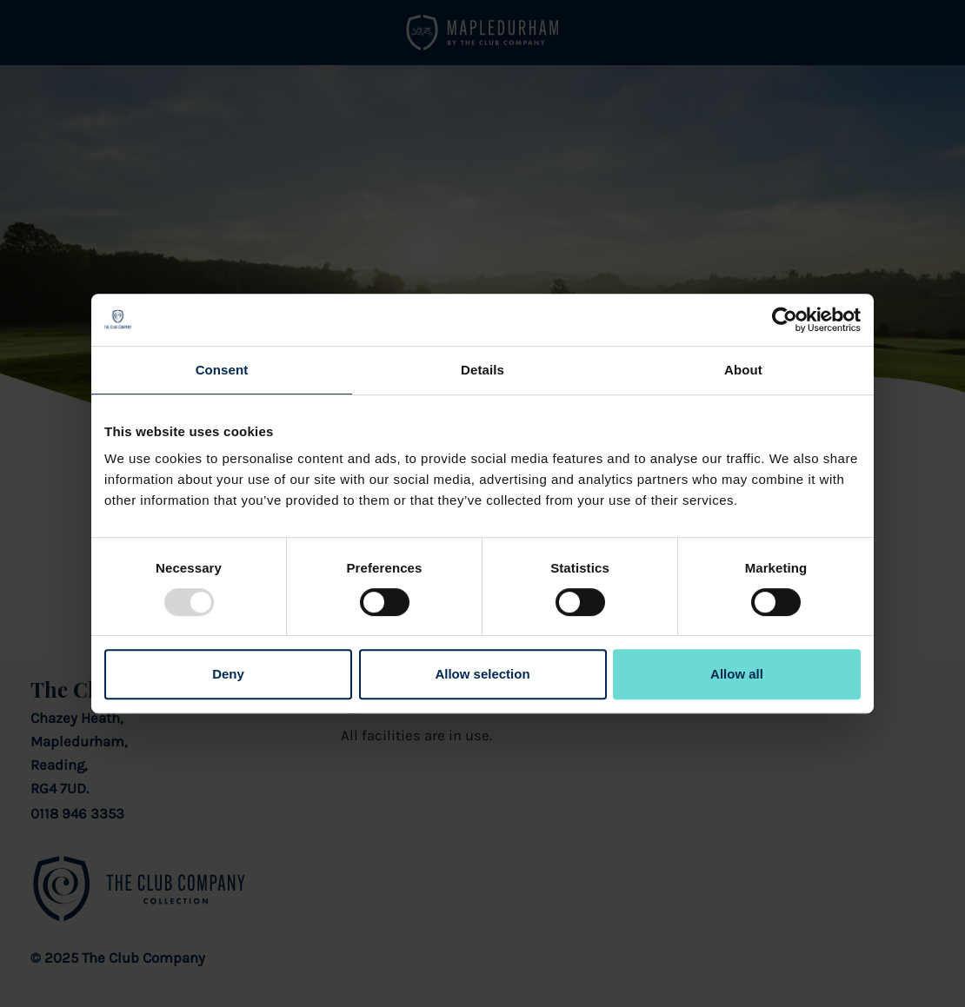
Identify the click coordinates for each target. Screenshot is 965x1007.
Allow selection (482, 673)
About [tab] (743, 369)
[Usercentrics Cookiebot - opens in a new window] (785, 320)
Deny (228, 673)
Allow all (736, 673)
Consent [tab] (222, 369)
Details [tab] (482, 369)
